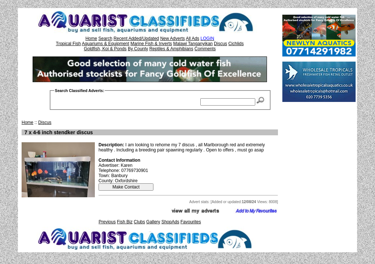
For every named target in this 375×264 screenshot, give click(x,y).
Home (91, 38)
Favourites (191, 221)
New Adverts (172, 38)
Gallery (153, 221)
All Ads (192, 38)
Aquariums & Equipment (105, 43)
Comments (205, 48)
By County (138, 48)
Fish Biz (125, 221)
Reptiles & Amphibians (171, 48)
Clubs (139, 221)
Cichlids (236, 43)
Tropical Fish (68, 43)
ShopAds (170, 221)
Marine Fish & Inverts (151, 43)
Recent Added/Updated (136, 38)
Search (105, 38)
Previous (107, 221)
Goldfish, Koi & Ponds (105, 48)
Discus (220, 43)
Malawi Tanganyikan (193, 43)
